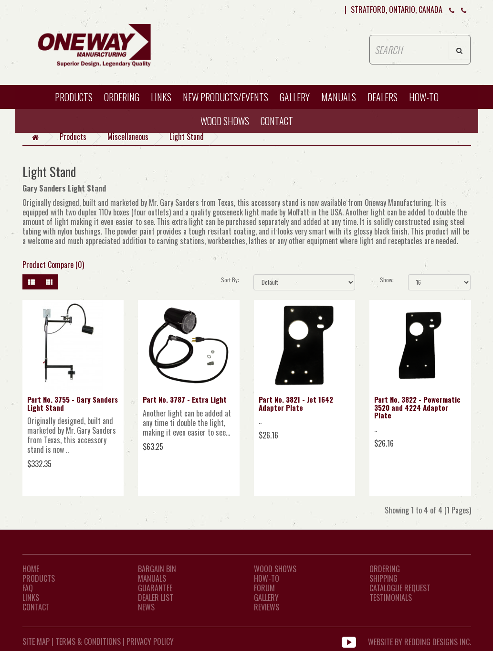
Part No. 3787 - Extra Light (185, 399)
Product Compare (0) (53, 264)
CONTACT (277, 121)
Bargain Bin (157, 569)
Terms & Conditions (88, 641)
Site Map (36, 641)
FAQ (27, 588)
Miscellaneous (127, 136)
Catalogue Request (399, 588)
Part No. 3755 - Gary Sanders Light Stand (72, 403)
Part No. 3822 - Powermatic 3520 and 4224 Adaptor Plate (417, 407)
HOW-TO (424, 97)
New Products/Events (225, 97)
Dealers (382, 97)
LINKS (30, 597)
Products (74, 97)
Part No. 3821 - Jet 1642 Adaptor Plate (296, 403)
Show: (387, 280)
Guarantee (155, 588)
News (146, 607)
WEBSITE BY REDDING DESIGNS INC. (419, 641)
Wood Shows (275, 569)
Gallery (295, 97)
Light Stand (186, 136)
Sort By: (230, 280)
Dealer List (155, 597)
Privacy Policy (150, 641)
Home (30, 569)
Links (161, 97)
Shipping (383, 578)
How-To (266, 578)
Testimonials (390, 597)
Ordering (121, 97)
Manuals (338, 97)
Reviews (266, 607)
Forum (264, 588)
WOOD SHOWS (224, 121)
